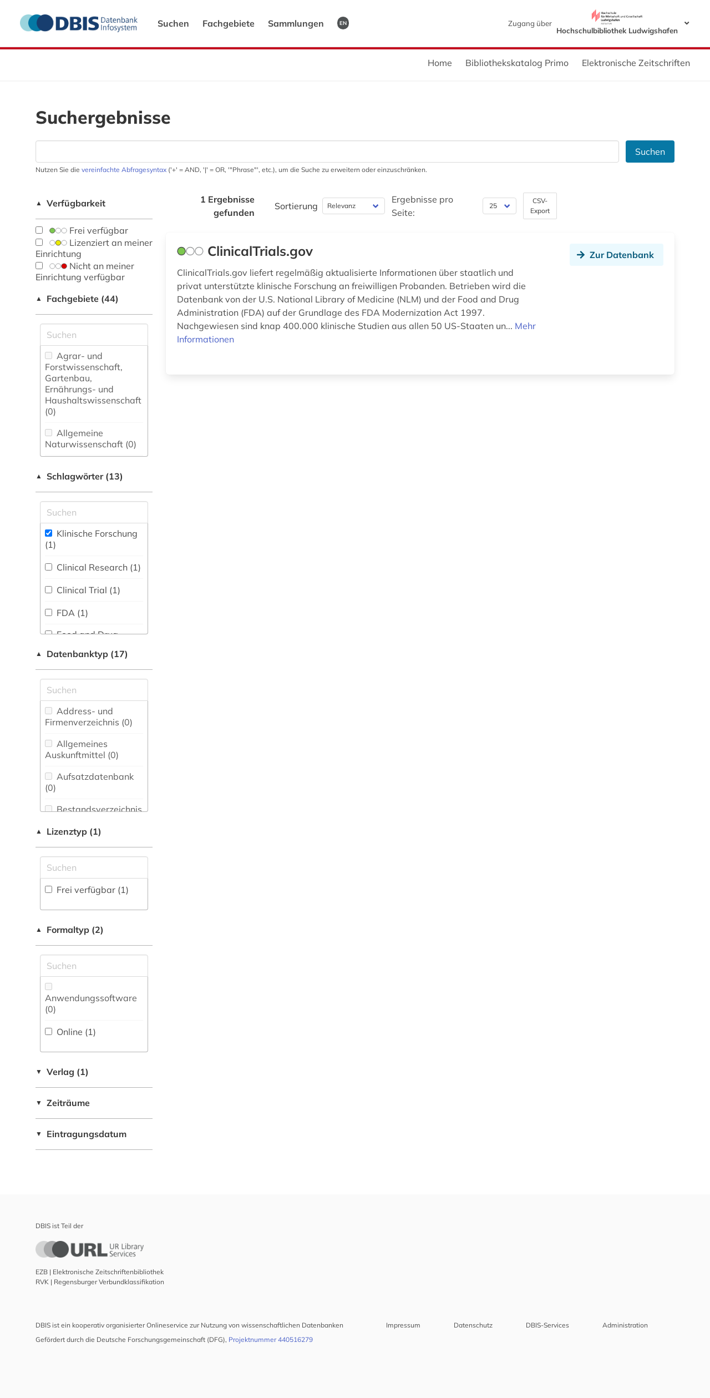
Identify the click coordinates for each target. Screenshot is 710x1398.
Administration (625, 1325)
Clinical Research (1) (93, 567)
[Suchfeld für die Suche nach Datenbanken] (327, 151)
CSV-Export (540, 205)
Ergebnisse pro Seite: (422, 206)
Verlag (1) (62, 1071)
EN (343, 22)
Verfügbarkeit (70, 203)
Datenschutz (473, 1325)
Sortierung (296, 205)
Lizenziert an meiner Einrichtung (94, 248)
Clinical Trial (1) (82, 589)
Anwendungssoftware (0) (91, 999)
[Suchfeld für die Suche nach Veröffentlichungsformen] (94, 966)
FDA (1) (66, 612)
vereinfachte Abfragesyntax (124, 169)
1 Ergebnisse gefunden (227, 206)
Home (440, 62)
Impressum (403, 1325)
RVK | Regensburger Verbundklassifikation (100, 1282)
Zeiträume (63, 1102)
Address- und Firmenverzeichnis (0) (89, 716)
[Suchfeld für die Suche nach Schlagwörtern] (94, 512)
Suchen (173, 23)
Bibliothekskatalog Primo (517, 62)
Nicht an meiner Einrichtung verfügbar (85, 271)
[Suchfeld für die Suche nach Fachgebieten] (94, 335)
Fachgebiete (228, 23)
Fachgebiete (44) (77, 298)
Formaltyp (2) (70, 929)
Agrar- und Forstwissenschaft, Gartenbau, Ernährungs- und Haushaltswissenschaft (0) (93, 383)
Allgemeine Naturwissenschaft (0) (90, 438)
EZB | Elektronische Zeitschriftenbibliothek (100, 1272)
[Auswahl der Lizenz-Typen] (94, 867)
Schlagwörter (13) (79, 476)
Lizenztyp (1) (69, 831)
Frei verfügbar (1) (87, 889)
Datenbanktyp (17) (82, 653)
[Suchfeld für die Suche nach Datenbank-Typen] (94, 690)
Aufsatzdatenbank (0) (89, 782)
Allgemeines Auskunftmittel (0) (82, 749)
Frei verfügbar (82, 230)
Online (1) (70, 1031)
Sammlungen (296, 23)
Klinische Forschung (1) (91, 539)
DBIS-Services (547, 1325)
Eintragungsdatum (81, 1133)
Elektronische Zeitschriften (636, 62)
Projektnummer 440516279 (271, 1339)
